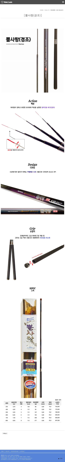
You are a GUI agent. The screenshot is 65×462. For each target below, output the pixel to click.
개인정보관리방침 (14, 451)
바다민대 (53, 10)
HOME (2, 451)
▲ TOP (60, 458)
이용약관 (7, 451)
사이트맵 (22, 451)
